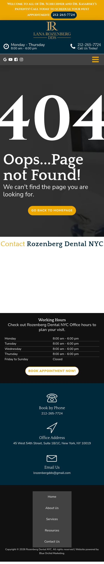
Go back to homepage (52, 210)
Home (52, 497)
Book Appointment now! (52, 371)
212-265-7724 (64, 15)
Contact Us (52, 541)
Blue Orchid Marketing (51, 553)
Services (52, 519)
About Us (52, 508)
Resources (52, 530)
